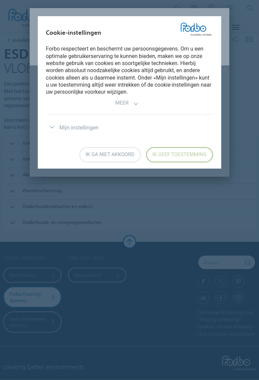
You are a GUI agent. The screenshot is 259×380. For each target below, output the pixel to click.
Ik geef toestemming (179, 154)
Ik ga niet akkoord (110, 154)
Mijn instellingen (72, 127)
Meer (127, 104)
